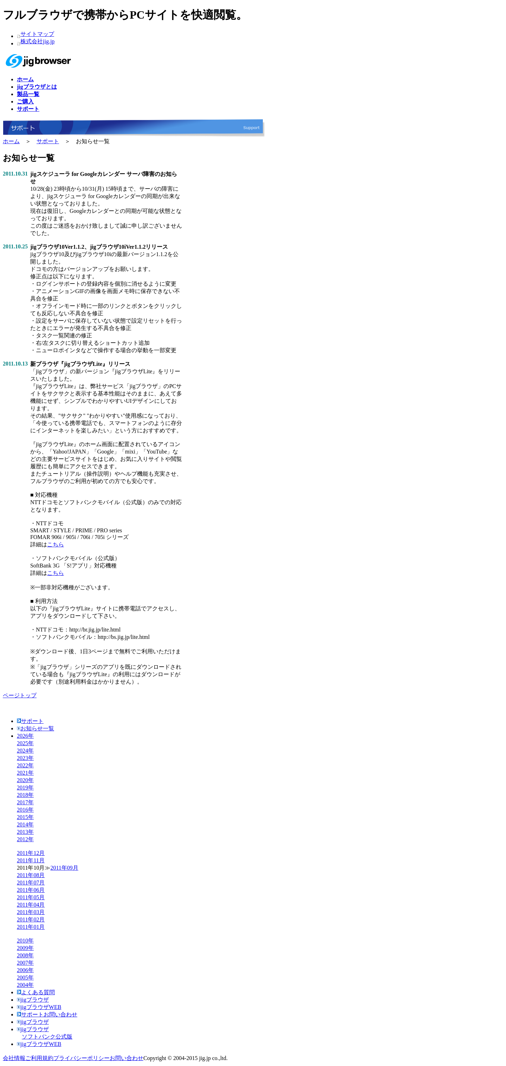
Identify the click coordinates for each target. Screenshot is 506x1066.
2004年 (25, 985)
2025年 (25, 743)
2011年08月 (31, 875)
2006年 (25, 970)
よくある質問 (36, 992)
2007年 (25, 963)
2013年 (25, 832)
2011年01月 (31, 927)
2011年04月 (31, 905)
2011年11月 (31, 860)
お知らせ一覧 (35, 728)
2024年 (25, 751)
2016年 (25, 810)
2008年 (25, 955)
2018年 (25, 795)
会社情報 (14, 1058)
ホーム (11, 141)
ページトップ (20, 695)
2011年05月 (31, 897)
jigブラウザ (33, 1000)
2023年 (25, 758)
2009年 (25, 948)
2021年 (25, 773)
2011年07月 (31, 883)
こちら (55, 544)
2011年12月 (31, 853)
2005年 (25, 978)
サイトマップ (37, 34)
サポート (48, 141)
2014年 (25, 824)
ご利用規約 (39, 1058)
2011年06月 (31, 890)
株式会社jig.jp (37, 41)
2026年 (25, 736)
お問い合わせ (126, 1058)
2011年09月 (64, 868)
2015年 (25, 817)
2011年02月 (31, 919)
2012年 (25, 839)
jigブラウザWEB (39, 1007)
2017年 (25, 802)
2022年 (25, 765)
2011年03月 (31, 912)
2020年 (25, 780)
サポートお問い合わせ (47, 1014)
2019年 (25, 788)
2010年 (25, 941)
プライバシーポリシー (81, 1058)
